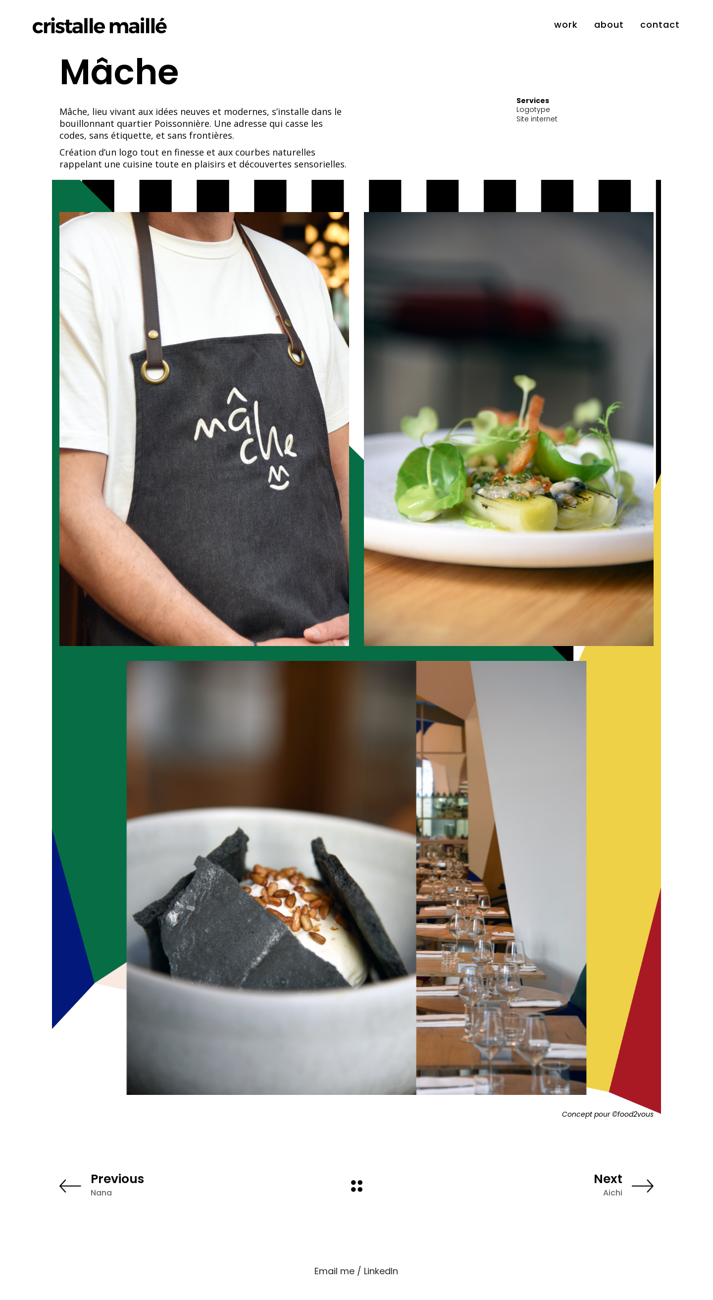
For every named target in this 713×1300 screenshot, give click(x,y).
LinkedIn (381, 1271)
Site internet (537, 119)
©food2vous (633, 1114)
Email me (334, 1271)
